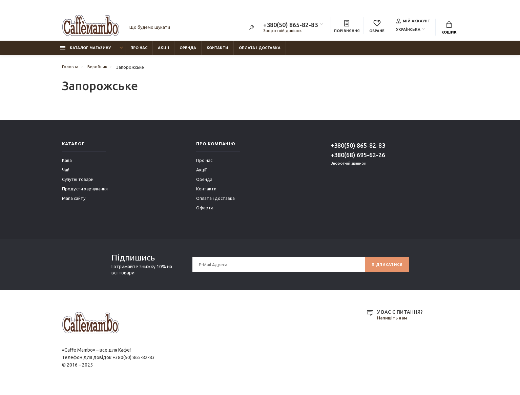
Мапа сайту (73, 201)
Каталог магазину (85, 51)
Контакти (217, 51)
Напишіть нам (393, 321)
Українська (408, 30)
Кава (67, 163)
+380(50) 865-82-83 (290, 25)
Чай (65, 173)
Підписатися (385, 268)
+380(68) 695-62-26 (358, 158)
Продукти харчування (85, 192)
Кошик (449, 28)
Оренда (188, 51)
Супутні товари (77, 182)
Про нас (138, 51)
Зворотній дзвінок (282, 31)
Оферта (204, 211)
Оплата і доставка (259, 51)
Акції (163, 51)
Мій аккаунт (413, 21)
